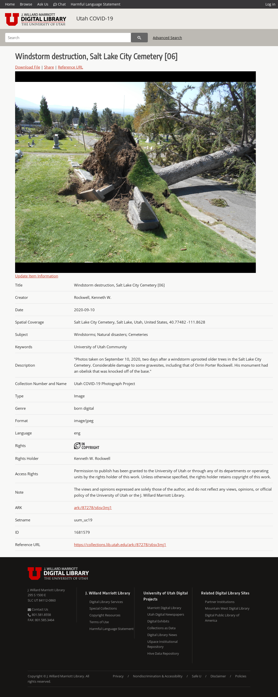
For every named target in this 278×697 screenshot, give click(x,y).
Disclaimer (218, 676)
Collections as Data (161, 628)
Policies (240, 676)
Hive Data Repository (163, 653)
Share (49, 67)
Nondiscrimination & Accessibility (158, 676)
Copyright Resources (104, 615)
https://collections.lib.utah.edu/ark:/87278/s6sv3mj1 (120, 544)
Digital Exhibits (158, 621)
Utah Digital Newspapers (165, 614)
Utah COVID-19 (94, 18)
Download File (27, 67)
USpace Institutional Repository (162, 644)
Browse (26, 4)
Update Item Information (36, 275)
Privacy (118, 676)
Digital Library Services (106, 601)
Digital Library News (162, 634)
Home (10, 4)
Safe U (196, 676)
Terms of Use (99, 622)
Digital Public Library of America (222, 618)
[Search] (68, 37)
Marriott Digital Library (164, 608)
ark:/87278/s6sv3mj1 (93, 507)
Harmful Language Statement (95, 4)
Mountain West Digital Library (227, 608)
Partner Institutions (219, 601)
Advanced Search (167, 37)
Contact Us (38, 609)
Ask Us (42, 4)
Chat (59, 4)
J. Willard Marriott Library (46, 590)
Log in (270, 4)
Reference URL (70, 67)
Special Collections (103, 608)
